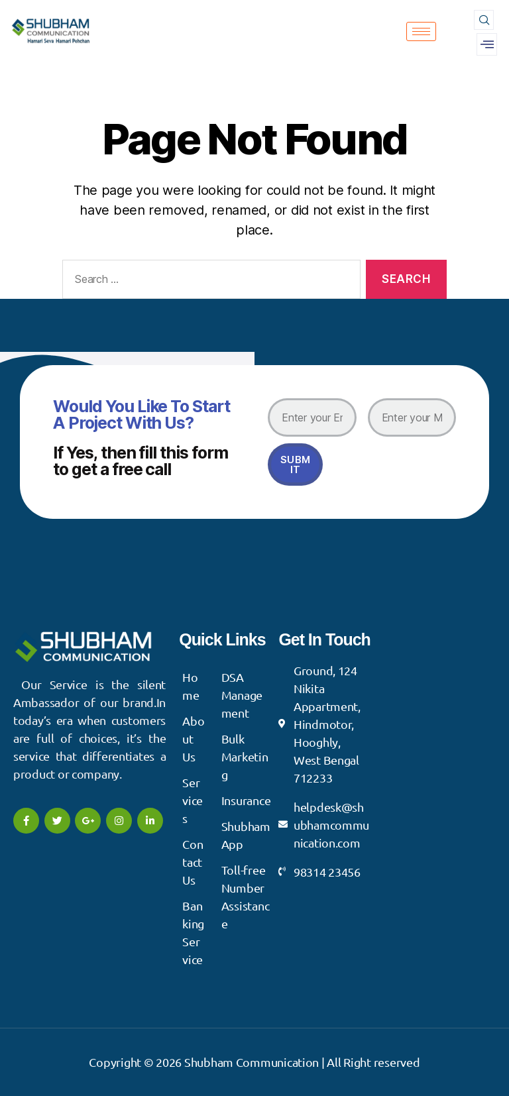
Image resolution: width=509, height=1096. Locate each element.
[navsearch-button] (484, 20)
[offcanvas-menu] (487, 44)
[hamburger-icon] (421, 31)
